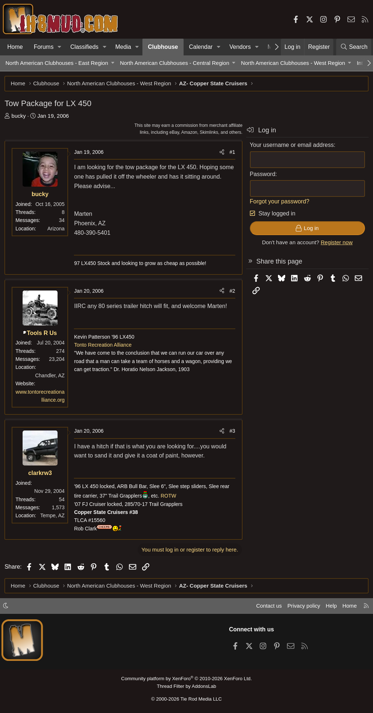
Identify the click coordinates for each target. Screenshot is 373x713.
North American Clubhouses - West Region (293, 63)
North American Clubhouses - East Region (56, 63)
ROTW (169, 497)
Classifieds (84, 47)
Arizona (57, 229)
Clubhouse (163, 47)
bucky (19, 116)
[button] (59, 47)
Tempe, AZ (53, 516)
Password (261, 175)
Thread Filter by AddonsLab (186, 686)
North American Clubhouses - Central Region (174, 63)
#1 (231, 153)
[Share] (221, 153)
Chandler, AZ (51, 376)
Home (15, 47)
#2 (231, 292)
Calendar (201, 47)
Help (330, 607)
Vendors (240, 47)
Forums (44, 47)
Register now (336, 243)
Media (123, 47)
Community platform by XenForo (186, 679)
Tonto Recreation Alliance (104, 346)
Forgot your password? (279, 202)
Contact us (267, 607)
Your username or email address (291, 146)
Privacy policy (302, 607)
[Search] (353, 47)
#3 (231, 432)
